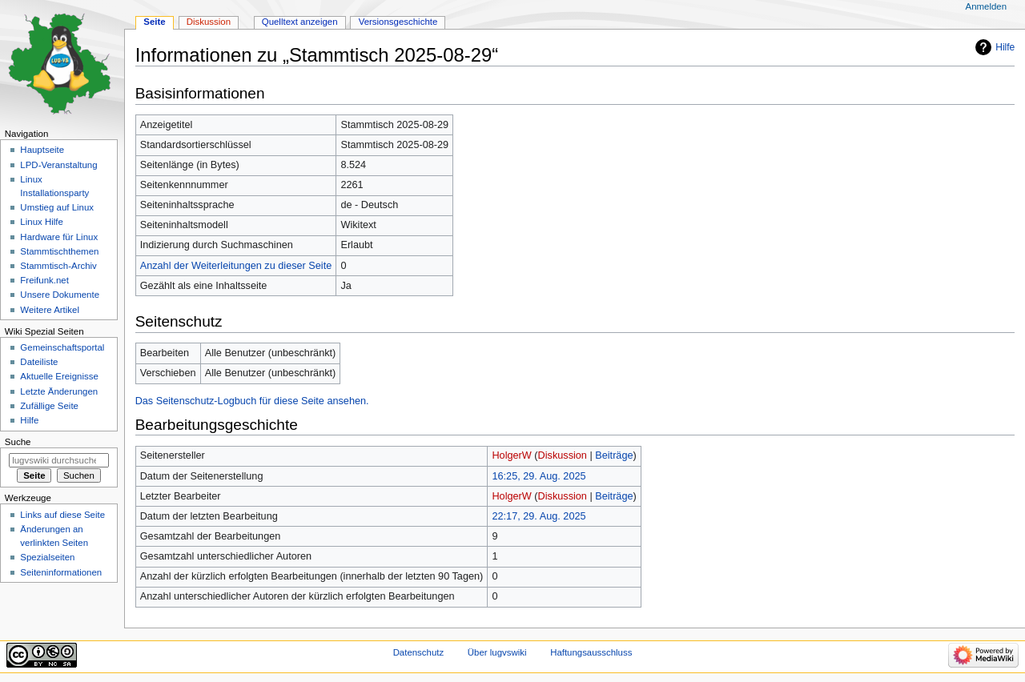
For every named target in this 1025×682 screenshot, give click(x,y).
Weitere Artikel (49, 310)
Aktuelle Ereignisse (59, 376)
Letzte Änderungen (59, 391)
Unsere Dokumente (59, 294)
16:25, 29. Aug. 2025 (538, 476)
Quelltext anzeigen (300, 21)
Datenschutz (418, 652)
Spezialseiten (47, 557)
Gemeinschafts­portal (62, 347)
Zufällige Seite (49, 406)
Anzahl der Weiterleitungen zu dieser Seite (236, 265)
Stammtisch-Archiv (58, 266)
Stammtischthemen (59, 251)
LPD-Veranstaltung (58, 165)
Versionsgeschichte (398, 21)
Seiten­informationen (61, 572)
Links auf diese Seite (62, 515)
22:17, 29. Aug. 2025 (538, 516)
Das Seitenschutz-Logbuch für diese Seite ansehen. (252, 401)
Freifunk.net (44, 280)
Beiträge (614, 455)
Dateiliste (39, 362)
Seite (154, 21)
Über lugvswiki (497, 652)
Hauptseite (42, 149)
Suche (18, 442)
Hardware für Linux (59, 237)
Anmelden (986, 6)
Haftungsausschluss (591, 652)
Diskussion (562, 455)
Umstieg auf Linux (57, 207)
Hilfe (1005, 47)
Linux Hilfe (41, 222)
